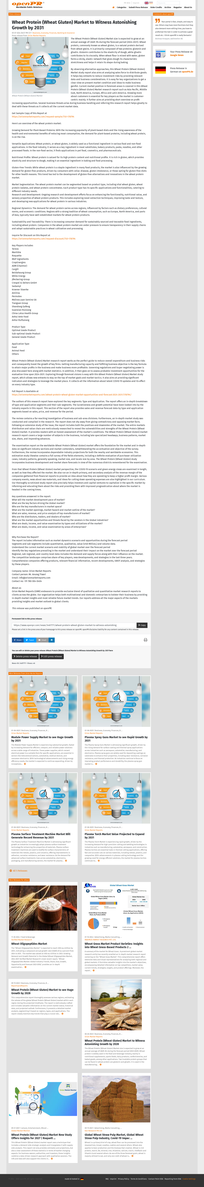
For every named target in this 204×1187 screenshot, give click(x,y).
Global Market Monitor (20, 1131)
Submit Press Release (138, 7)
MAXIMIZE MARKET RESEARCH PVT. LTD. (100, 940)
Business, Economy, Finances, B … (35, 730)
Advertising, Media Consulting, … (108, 937)
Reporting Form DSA (173, 1179)
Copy (142, 625)
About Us (188, 7)
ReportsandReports (19, 986)
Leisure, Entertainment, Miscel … (34, 1128)
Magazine (178, 7)
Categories (121, 7)
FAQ (107, 1179)
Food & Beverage (28, 937)
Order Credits (156, 7)
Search (186, 3)
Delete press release (25, 656)
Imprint (136, 3)
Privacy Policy (123, 1179)
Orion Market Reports (37, 35)
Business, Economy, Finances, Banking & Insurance (54, 33)
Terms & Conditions (139, 1179)
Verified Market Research (21, 940)
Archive (167, 7)
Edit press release (51, 656)
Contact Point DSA (155, 1179)
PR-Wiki (127, 3)
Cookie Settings (189, 1179)
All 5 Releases (17, 870)
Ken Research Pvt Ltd (93, 1131)
